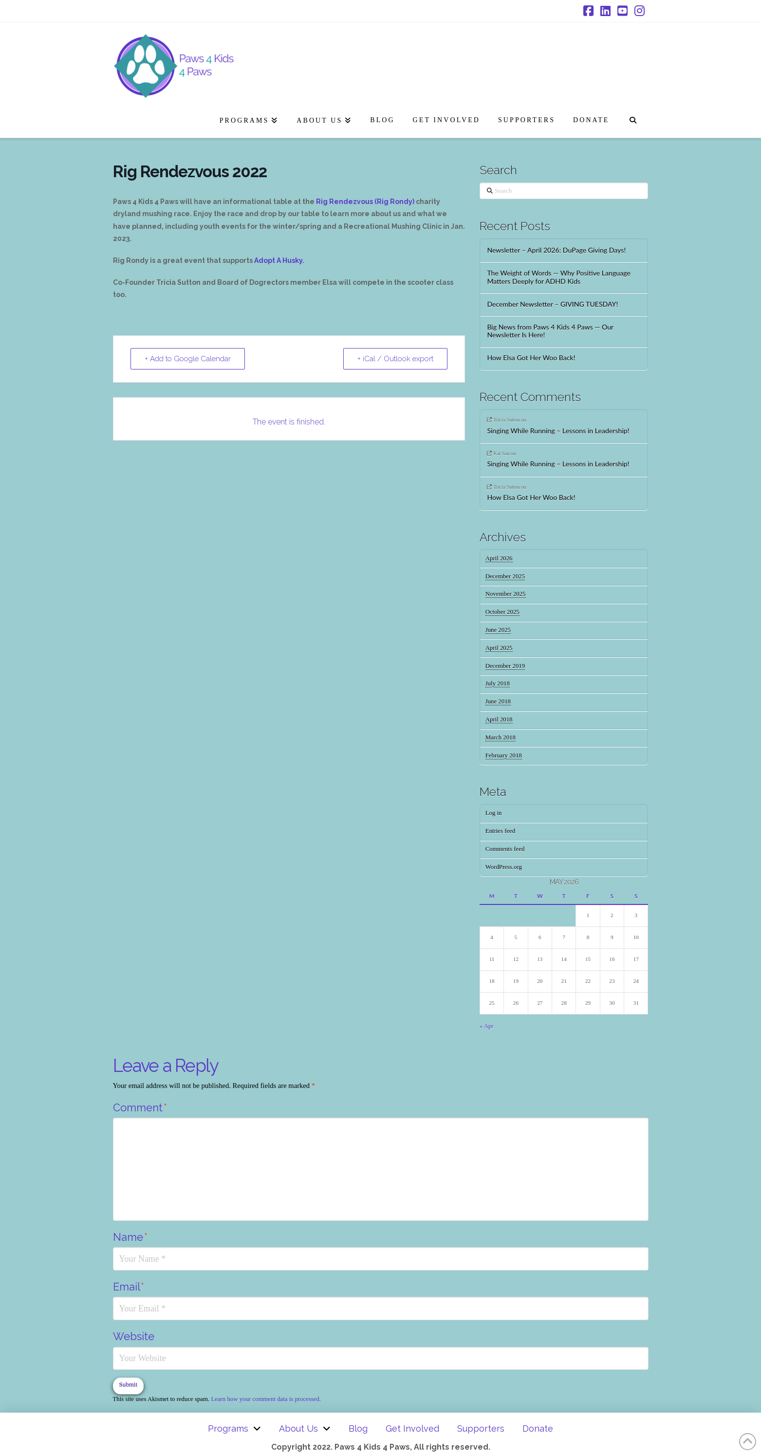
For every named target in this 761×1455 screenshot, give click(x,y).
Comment (140, 1107)
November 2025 (505, 593)
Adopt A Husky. (279, 260)
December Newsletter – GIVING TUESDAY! (552, 304)
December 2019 (505, 666)
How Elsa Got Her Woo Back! (531, 358)
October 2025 (502, 611)
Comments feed (505, 849)
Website (133, 1336)
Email (128, 1286)
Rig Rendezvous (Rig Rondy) (365, 201)
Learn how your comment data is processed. (266, 1399)
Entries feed (500, 831)
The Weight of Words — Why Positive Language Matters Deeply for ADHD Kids (558, 277)
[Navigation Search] (632, 118)
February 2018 (503, 755)
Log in (493, 813)
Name (130, 1237)
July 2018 (497, 683)
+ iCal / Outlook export (395, 358)
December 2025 (505, 576)
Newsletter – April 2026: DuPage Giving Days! (556, 250)
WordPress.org (503, 867)
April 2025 (499, 648)
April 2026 (499, 558)
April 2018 (499, 719)
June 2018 (498, 701)
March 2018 (500, 737)
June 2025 (498, 629)
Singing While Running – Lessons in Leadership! (558, 431)
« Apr (487, 1026)
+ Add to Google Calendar (188, 358)
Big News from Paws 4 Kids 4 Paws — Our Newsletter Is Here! (550, 331)
